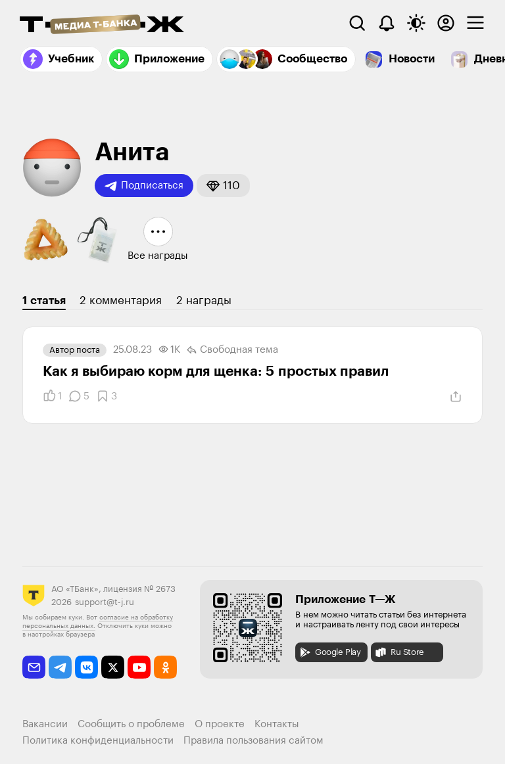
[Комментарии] (79, 396)
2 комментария (121, 300)
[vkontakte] (86, 667)
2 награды (203, 300)
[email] (33, 667)
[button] (223, 185)
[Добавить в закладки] (106, 396)
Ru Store (399, 652)
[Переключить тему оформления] (416, 23)
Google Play (330, 652)
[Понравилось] (52, 396)
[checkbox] (475, 23)
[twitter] (112, 667)
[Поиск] (357, 23)
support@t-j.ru (104, 602)
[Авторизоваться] (446, 23)
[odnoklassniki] (165, 667)
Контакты (276, 724)
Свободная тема (232, 350)
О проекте (220, 724)
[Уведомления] (387, 23)
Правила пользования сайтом (253, 741)
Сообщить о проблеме (131, 724)
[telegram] (60, 667)
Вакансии (45, 724)
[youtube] (139, 667)
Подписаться (144, 185)
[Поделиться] (455, 396)
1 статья (44, 300)
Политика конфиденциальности (98, 741)
